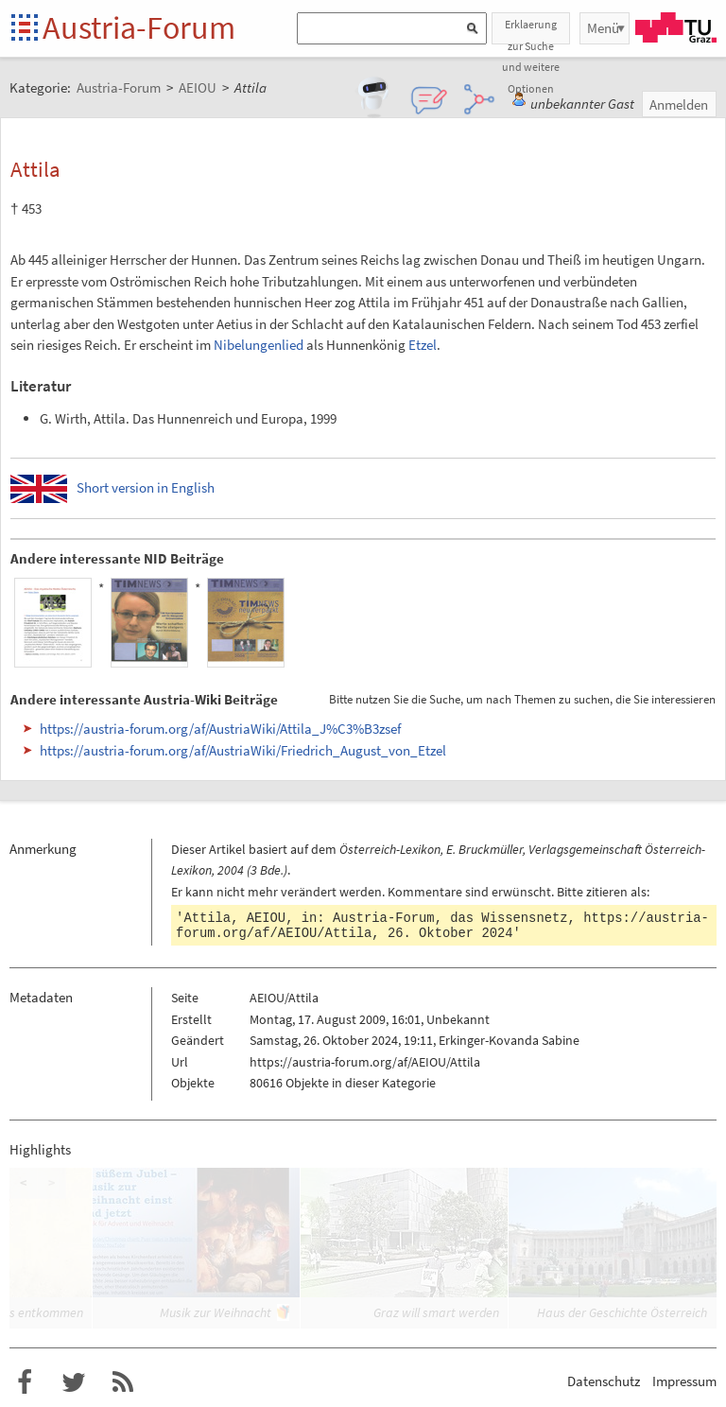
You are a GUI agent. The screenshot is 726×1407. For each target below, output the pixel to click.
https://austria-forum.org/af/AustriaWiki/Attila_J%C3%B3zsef (220, 729)
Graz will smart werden (436, 1312)
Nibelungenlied (258, 345)
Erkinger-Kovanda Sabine (509, 1040)
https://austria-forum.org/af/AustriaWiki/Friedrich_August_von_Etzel (243, 750)
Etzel (422, 345)
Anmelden (678, 104)
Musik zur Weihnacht (215, 1312)
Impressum (684, 1381)
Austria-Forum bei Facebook (24, 1382)
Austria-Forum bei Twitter (74, 1382)
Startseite (26, 28)
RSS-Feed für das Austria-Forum (123, 1382)
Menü (603, 28)
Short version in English (146, 487)
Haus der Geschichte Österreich (622, 1312)
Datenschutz (603, 1381)
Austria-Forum (139, 27)
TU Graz (676, 27)
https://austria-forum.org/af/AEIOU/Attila (365, 1061)
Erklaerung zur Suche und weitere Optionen (531, 30)
